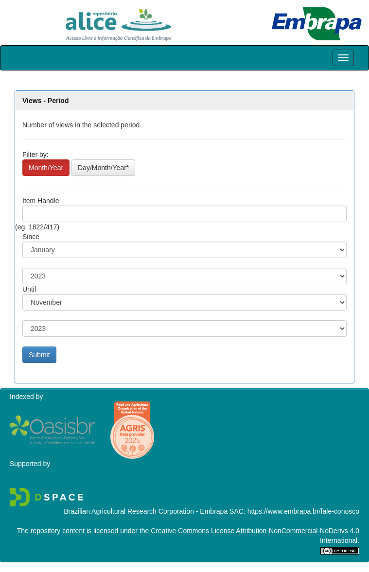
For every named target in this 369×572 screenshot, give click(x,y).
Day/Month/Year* (103, 168)
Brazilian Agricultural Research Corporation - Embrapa (146, 511)
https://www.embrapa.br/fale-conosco (303, 511)
